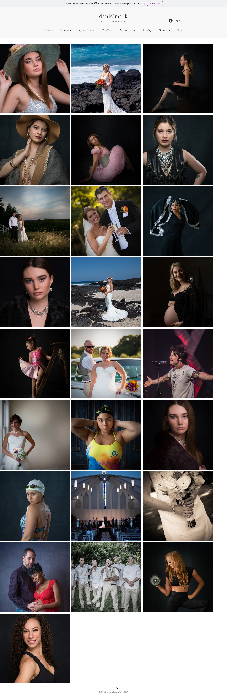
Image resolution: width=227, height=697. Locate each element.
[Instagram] (117, 688)
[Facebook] (109, 688)
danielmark (113, 16)
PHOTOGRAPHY (113, 21)
